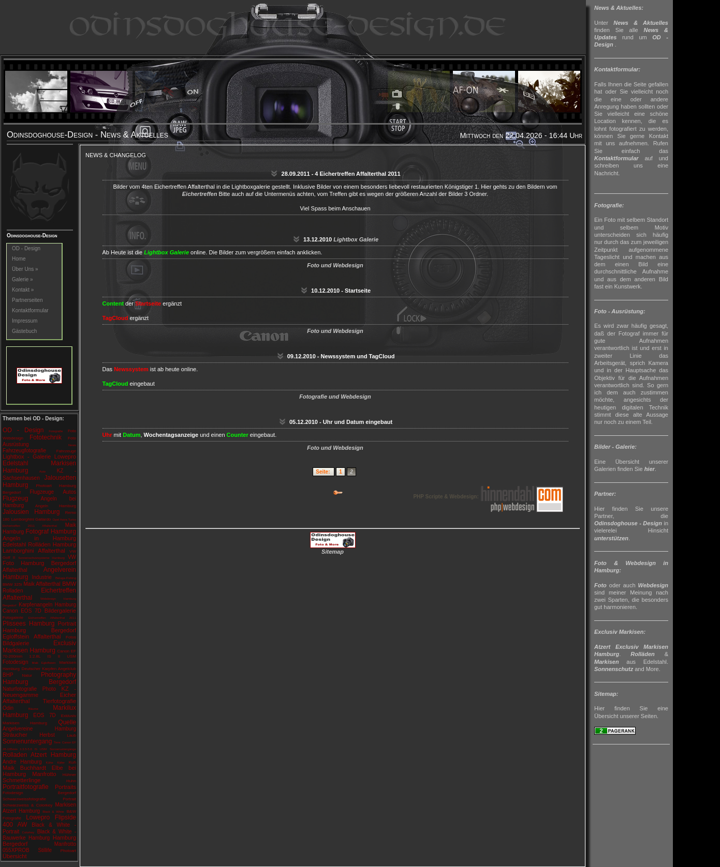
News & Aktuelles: (618, 8)
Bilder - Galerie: (615, 447)
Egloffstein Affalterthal (32, 636)
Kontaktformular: (617, 69)
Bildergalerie (60, 610)
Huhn (71, 781)
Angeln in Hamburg (39, 538)
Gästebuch (24, 331)
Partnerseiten (27, 300)
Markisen (606, 662)
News (72, 445)
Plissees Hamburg (28, 623)
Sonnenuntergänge (63, 749)
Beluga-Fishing (65, 578)
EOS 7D (44, 715)
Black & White (53, 811)
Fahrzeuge (66, 451)
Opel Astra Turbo (64, 519)
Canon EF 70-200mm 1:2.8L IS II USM (39, 654)
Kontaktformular (30, 310)
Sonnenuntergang (27, 741)
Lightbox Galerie (355, 239)
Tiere (56, 742)
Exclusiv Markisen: (619, 632)
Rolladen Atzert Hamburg (39, 754)
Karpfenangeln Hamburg (47, 604)
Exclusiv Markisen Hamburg (39, 647)
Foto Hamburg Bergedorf (39, 563)
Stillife (45, 850)
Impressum (24, 321)
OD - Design (26, 248)
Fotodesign (15, 662)
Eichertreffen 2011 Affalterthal (30, 525)
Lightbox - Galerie (27, 456)
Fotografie (56, 431)
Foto (72, 431)
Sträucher (15, 735)
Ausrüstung (16, 444)
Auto (42, 471)
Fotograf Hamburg (50, 531)
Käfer (60, 762)
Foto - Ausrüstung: (619, 311)
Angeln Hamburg (55, 506)
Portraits (65, 787)
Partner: (605, 494)
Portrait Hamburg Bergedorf (39, 626)
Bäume (33, 708)
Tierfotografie (59, 701)
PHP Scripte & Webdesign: (488, 496)
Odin (8, 708)
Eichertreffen (199, 194)
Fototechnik (46, 437)
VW (72, 557)
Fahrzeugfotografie (24, 450)
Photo (49, 689)
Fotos (71, 637)
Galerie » (22, 279)
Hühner (69, 774)
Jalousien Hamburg (31, 511)
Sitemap (332, 552)
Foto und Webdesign (335, 265)
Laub (71, 735)
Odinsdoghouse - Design (628, 523)
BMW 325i (12, 584)
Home (19, 259)
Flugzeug (15, 498)
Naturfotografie (20, 689)
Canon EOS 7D (22, 611)
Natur (27, 675)
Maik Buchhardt (24, 768)
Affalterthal (51, 550)
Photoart (68, 850)
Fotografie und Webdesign (335, 396)
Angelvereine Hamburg (39, 729)
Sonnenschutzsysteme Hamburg (41, 557)
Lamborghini (18, 550)
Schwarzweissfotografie (24, 799)
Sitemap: (606, 694)
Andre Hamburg (22, 762)
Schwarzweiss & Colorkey (27, 805)
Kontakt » (23, 290)
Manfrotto (44, 774)
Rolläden (642, 654)
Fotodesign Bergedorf (39, 792)
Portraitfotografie (26, 786)
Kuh (72, 762)
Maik (70, 525)
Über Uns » (25, 269)
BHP (8, 675)
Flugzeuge (42, 492)
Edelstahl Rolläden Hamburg (39, 544)
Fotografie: (609, 205)
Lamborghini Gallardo (31, 519)
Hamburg (13, 532)
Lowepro (65, 456)
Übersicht (14, 856)
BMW (69, 584)
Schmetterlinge (21, 780)
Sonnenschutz (613, 669)
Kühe (49, 762)
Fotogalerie (13, 617)
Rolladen (13, 591)
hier (649, 469)
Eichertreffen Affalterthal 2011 (52, 617)
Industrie (41, 577)
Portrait (69, 799)
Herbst (46, 735)
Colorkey (28, 832)
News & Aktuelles (640, 23)
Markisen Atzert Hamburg (39, 808)
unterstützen (611, 538)
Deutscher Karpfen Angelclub (49, 668)
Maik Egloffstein (43, 662)
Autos (69, 492)
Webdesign (13, 438)
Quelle (67, 722)
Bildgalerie (16, 643)
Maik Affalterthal (42, 584)
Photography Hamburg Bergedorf (39, 678)
